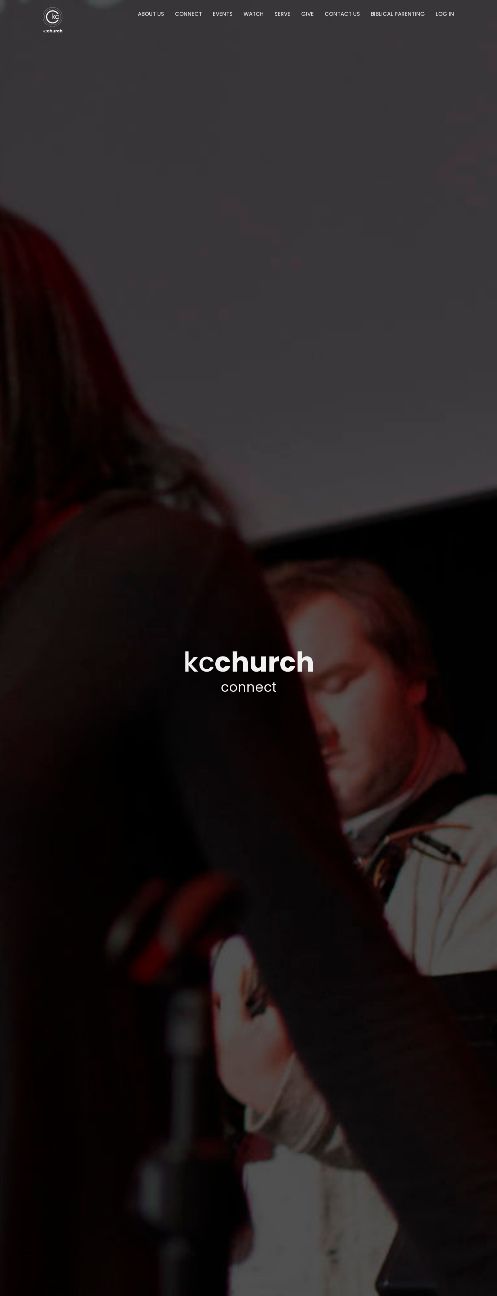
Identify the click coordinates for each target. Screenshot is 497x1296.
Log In (445, 14)
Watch (253, 14)
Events (223, 14)
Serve (282, 14)
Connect (188, 14)
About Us (151, 14)
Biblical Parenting (398, 14)
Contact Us (342, 14)
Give (307, 14)
